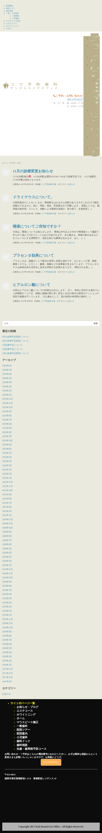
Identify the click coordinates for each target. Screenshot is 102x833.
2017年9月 (7, 681)
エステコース (11, 23)
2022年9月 (7, 445)
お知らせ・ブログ (27, 707)
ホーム (5, 163)
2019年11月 (7, 573)
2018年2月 (7, 661)
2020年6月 (7, 544)
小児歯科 (15, 18)
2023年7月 (7, 420)
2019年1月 (7, 615)
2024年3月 (7, 386)
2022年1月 (7, 478)
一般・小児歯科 (12, 13)
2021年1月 (7, 515)
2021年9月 (7, 494)
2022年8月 (7, 449)
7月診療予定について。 (13, 345)
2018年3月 (7, 656)
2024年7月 (7, 370)
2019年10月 (7, 577)
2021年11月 (7, 486)
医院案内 (9, 6)
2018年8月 (7, 636)
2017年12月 (7, 669)
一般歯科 (15, 16)
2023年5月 (7, 428)
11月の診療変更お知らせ (33, 171)
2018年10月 (7, 627)
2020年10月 (7, 528)
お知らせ (71, 184)
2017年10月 (7, 677)
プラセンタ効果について (33, 255)
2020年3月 (7, 557)
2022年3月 (7, 470)
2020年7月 (7, 540)
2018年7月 (7, 640)
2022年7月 (7, 453)
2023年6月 (7, 424)
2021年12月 (7, 482)
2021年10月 (7, 490)
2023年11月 (7, 403)
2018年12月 (7, 619)
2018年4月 (7, 652)
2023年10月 (7, 407)
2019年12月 (7, 569)
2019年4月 (7, 603)
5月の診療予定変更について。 (16, 353)
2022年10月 (7, 440)
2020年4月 (7, 553)
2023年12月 (7, 399)
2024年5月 (7, 378)
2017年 (12, 163)
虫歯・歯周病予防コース (31, 748)
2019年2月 (7, 611)
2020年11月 (7, 523)
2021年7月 (7, 503)
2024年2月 (7, 390)
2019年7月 (7, 590)
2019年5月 (7, 598)
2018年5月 (7, 648)
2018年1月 (7, 665)
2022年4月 (7, 465)
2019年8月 (7, 586)
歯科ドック (23, 741)
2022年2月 (7, 474)
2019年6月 (7, 594)
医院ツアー (10, 8)
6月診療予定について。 (13, 349)
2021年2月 (7, 511)
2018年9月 (7, 631)
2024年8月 (7, 366)
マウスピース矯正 (13, 21)
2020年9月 (7, 532)
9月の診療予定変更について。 (16, 337)
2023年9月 (7, 411)
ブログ (8, 28)
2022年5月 (7, 461)
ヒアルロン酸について (31, 285)
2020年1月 (7, 565)
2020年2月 (7, 561)
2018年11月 (7, 623)
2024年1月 (7, 395)
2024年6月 (7, 374)
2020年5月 (7, 548)
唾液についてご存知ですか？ (37, 226)
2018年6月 (7, 644)
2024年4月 (7, 382)
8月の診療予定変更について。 (16, 341)
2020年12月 (7, 519)
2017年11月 (7, 673)
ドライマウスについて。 (33, 197)
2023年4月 (7, 432)
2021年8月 (7, 499)
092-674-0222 (75, 99)
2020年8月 (7, 536)
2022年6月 (7, 457)
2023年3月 (7, 436)
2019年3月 (7, 607)
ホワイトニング (12, 26)
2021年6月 (7, 507)
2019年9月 (7, 582)
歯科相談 (9, 11)
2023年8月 (7, 416)
